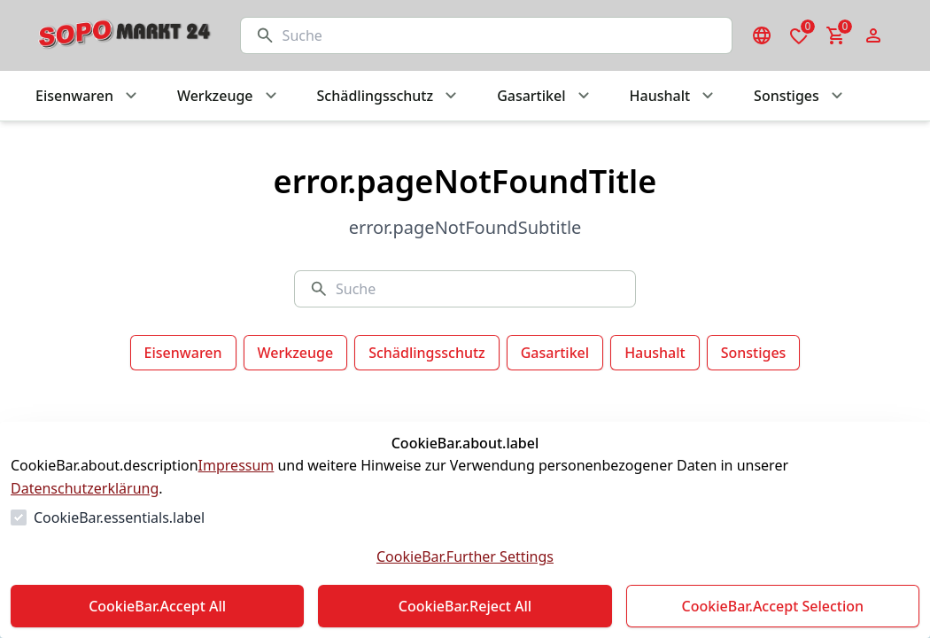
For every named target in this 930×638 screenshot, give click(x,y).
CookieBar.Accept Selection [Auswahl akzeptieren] (773, 606)
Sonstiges (754, 352)
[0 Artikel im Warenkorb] (836, 35)
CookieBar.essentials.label (119, 517)
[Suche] (500, 35)
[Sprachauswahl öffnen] (761, 35)
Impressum (236, 465)
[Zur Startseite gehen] (120, 35)
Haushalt (655, 352)
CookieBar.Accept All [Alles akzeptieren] (157, 606)
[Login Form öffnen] (873, 35)
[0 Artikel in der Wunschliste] (799, 35)
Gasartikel (555, 352)
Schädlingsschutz (426, 352)
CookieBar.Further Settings (465, 556)
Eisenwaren (183, 352)
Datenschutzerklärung (85, 488)
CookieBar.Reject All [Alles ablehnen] (465, 606)
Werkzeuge (296, 352)
